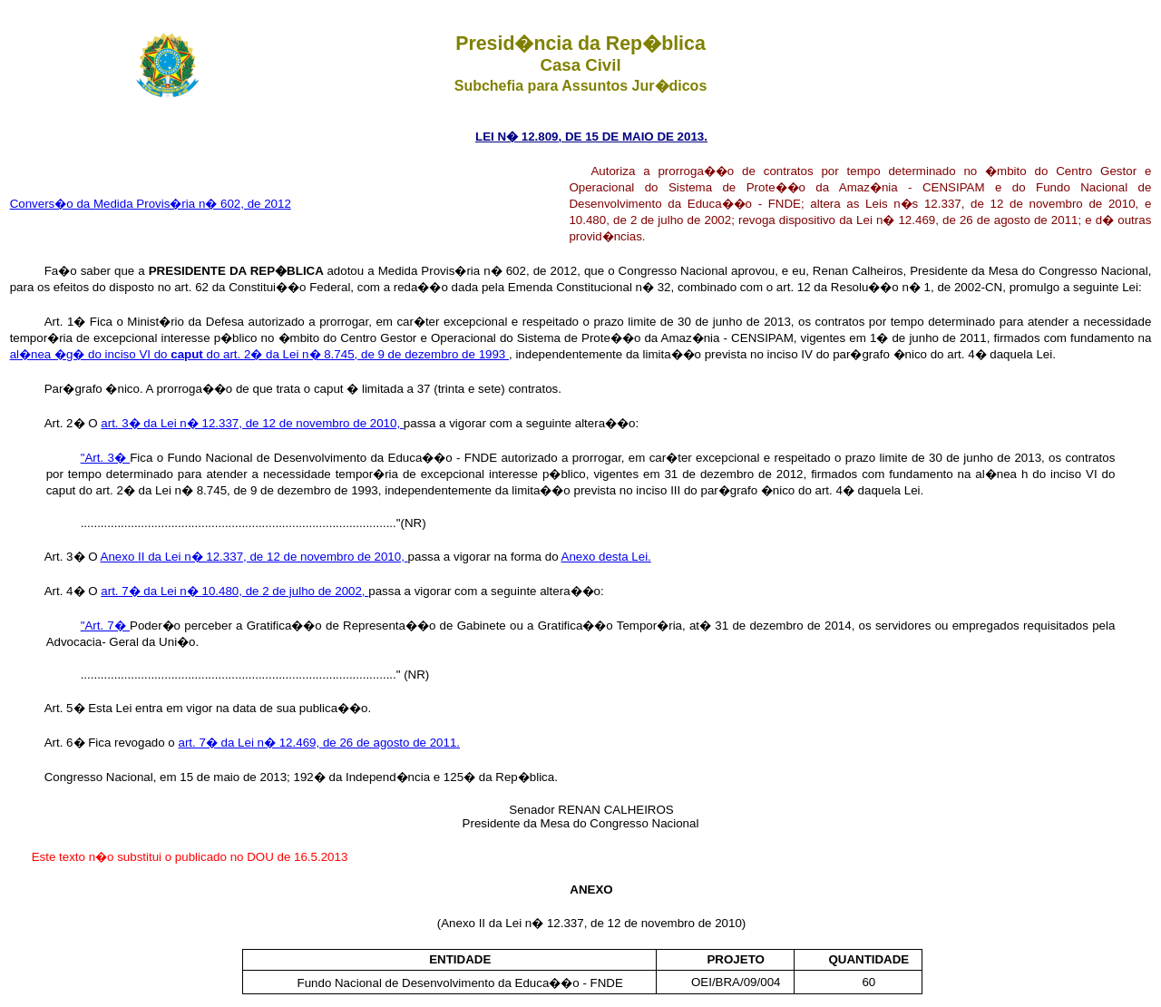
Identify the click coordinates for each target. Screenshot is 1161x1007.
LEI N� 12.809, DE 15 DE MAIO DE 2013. (591, 136)
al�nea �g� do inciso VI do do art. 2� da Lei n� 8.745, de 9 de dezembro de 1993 (259, 354)
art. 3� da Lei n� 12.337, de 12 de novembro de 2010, (252, 423)
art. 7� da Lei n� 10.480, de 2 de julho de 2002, (234, 591)
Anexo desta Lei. (606, 556)
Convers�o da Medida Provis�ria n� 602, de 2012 (150, 203)
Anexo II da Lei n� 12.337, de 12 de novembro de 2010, (254, 556)
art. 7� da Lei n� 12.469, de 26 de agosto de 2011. (320, 742)
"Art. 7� (105, 625)
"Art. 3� (106, 457)
